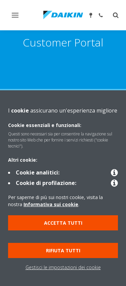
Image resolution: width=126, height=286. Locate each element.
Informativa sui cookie (51, 204)
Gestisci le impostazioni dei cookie (63, 267)
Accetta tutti (63, 223)
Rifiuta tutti (63, 250)
